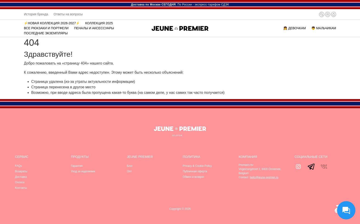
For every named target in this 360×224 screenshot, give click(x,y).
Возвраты (21, 171)
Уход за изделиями (83, 171)
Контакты (21, 187)
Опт (129, 171)
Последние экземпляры (46, 33)
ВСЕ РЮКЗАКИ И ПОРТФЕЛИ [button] (46, 28)
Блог (130, 165)
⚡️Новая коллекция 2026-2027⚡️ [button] (52, 23)
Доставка (21, 176)
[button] (321, 14)
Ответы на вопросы (68, 14)
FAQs (18, 165)
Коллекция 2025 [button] (99, 23)
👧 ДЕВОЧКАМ (294, 28)
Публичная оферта (195, 171)
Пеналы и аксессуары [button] (94, 28)
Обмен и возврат (193, 176)
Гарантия (77, 165)
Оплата (19, 182)
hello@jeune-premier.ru (264, 177)
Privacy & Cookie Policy (197, 165)
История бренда (36, 14)
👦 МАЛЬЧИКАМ (323, 28)
